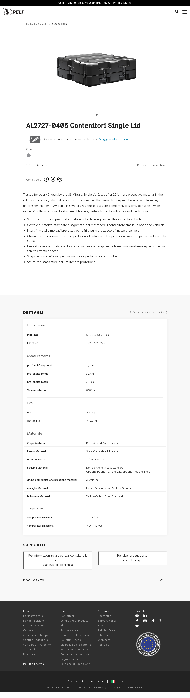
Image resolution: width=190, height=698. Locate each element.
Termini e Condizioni (58, 688)
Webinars (104, 640)
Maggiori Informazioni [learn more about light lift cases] (113, 139)
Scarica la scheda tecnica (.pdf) (148, 312)
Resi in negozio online (75, 650)
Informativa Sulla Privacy (91, 688)
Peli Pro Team (107, 630)
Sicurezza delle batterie (76, 645)
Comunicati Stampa (36, 635)
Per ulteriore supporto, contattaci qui (132, 558)
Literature (104, 635)
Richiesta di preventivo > (152, 165)
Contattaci (67, 616)
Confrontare (39, 166)
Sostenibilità (31, 650)
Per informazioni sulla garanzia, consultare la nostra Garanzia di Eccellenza (57, 560)
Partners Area (69, 630)
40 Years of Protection (37, 645)
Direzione (29, 654)
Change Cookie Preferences (127, 688)
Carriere (28, 630)
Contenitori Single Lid (37, 24)
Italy (117, 681)
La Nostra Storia (33, 616)
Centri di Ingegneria (36, 640)
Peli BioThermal (34, 664)
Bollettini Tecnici (71, 640)
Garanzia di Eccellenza (75, 635)
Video (101, 626)
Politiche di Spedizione (75, 664)
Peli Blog (103, 645)
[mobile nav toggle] (184, 11)
